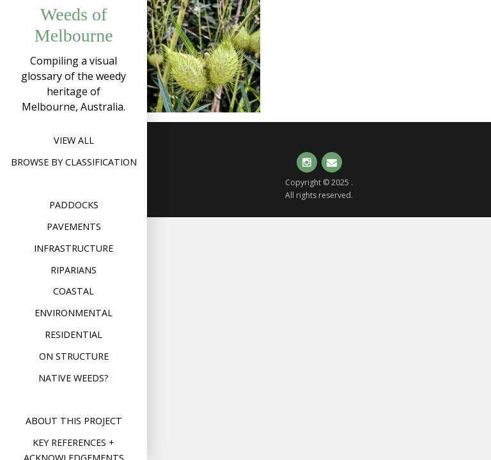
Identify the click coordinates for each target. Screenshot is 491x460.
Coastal (73, 291)
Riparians (74, 270)
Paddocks (73, 205)
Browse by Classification (74, 162)
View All (74, 140)
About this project (74, 421)
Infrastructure (73, 248)
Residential (73, 334)
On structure (74, 356)
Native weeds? (73, 378)
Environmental (74, 313)
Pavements (74, 226)
